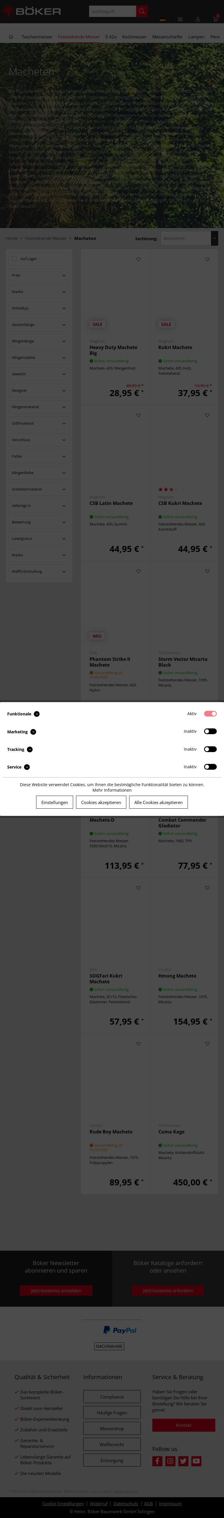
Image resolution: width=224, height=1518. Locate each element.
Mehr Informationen (112, 790)
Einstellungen (54, 802)
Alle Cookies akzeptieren (158, 802)
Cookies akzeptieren (101, 802)
